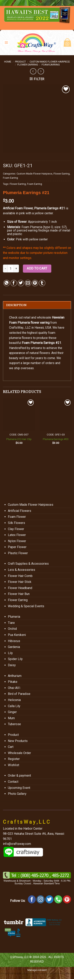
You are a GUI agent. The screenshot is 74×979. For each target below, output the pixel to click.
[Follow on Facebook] (32, 899)
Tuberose (14, 724)
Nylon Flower (17, 541)
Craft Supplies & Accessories (28, 563)
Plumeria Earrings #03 (56, 439)
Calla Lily (14, 706)
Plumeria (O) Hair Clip (19, 439)
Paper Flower (17, 547)
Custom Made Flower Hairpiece (50, 61)
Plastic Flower (18, 553)
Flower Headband (20, 588)
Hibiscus (14, 641)
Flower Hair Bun (19, 594)
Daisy (12, 665)
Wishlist (13, 765)
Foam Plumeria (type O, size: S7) (44, 227)
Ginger (12, 712)
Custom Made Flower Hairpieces (30, 505)
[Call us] (58, 899)
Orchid (12, 629)
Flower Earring (27, 64)
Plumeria (14, 617)
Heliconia (14, 700)
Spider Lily (15, 659)
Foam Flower (17, 517)
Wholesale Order (19, 753)
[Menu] (6, 42)
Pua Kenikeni (17, 635)
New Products (18, 741)
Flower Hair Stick (19, 582)
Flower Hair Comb (20, 576)
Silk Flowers (16, 523)
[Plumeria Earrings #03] (56, 414)
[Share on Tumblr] (42, 283)
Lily (10, 653)
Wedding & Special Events (26, 606)
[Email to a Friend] (28, 283)
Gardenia (14, 647)
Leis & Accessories (21, 570)
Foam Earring (51, 64)
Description (16, 305)
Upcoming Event (19, 788)
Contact (13, 782)
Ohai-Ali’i (14, 688)
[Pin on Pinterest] (35, 283)
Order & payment (19, 775)
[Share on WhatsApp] (6, 283)
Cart (10, 747)
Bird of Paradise (19, 694)
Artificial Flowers (19, 511)
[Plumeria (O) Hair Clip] (19, 414)
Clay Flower (16, 529)
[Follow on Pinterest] (67, 899)
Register (14, 759)
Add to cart (37, 268)
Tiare (11, 623)
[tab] (37, 305)
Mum (11, 718)
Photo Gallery (17, 794)
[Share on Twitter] (21, 283)
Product (20, 61)
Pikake (12, 682)
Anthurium (15, 676)
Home (7, 61)
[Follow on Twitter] (49, 899)
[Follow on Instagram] (41, 899)
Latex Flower (17, 535)
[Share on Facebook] (13, 283)
